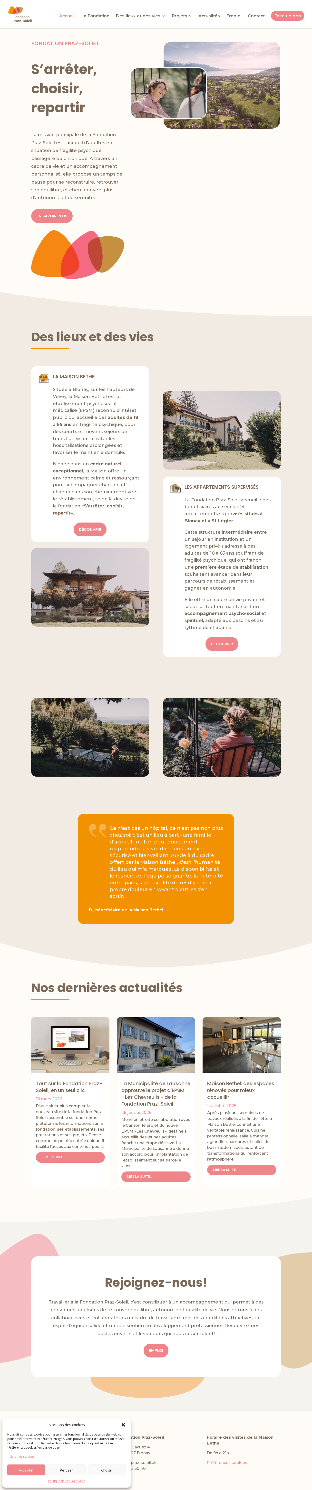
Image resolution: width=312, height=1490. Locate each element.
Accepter (26, 1470)
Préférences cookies (227, 1462)
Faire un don (287, 15)
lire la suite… (54, 1157)
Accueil (67, 16)
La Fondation (95, 16)
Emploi (234, 16)
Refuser (66, 1470)
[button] (123, 1424)
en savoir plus (52, 216)
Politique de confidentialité (66, 1481)
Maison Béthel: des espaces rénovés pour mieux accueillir (240, 1090)
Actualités (209, 16)
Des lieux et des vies (138, 16)
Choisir (106, 1470)
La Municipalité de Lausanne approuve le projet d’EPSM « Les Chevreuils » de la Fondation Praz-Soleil (155, 1093)
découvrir (90, 529)
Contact (256, 16)
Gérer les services (22, 1457)
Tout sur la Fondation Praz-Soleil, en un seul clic (69, 1087)
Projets (179, 16)
